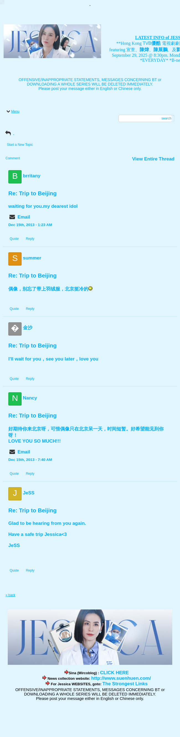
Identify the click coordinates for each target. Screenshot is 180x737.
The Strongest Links (125, 683)
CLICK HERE (114, 672)
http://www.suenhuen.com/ (121, 678)
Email (23, 217)
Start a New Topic (20, 145)
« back (10, 595)
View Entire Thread (153, 159)
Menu (12, 111)
